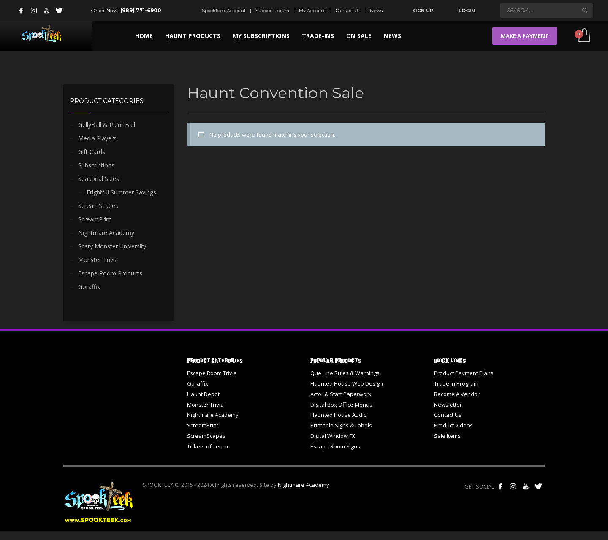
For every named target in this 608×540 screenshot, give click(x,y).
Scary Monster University (112, 246)
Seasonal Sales (98, 179)
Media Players (97, 138)
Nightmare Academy (106, 233)
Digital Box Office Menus (341, 404)
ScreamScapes (98, 206)
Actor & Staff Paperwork (341, 394)
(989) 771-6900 (140, 10)
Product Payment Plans (464, 373)
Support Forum (272, 11)
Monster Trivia (98, 260)
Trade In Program (456, 383)
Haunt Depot (203, 394)
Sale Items (447, 436)
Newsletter (448, 404)
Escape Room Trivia (212, 373)
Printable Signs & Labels (341, 425)
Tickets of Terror (208, 446)
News (376, 11)
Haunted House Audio (338, 414)
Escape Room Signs (335, 446)
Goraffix (89, 287)
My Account (312, 11)
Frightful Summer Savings (121, 192)
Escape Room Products (110, 273)
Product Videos (453, 425)
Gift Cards (91, 152)
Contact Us (348, 11)
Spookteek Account (224, 11)
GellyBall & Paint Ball (106, 125)
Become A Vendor (457, 394)
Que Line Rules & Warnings (345, 373)
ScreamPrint (94, 219)
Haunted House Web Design (346, 383)
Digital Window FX (332, 436)
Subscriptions (96, 165)
